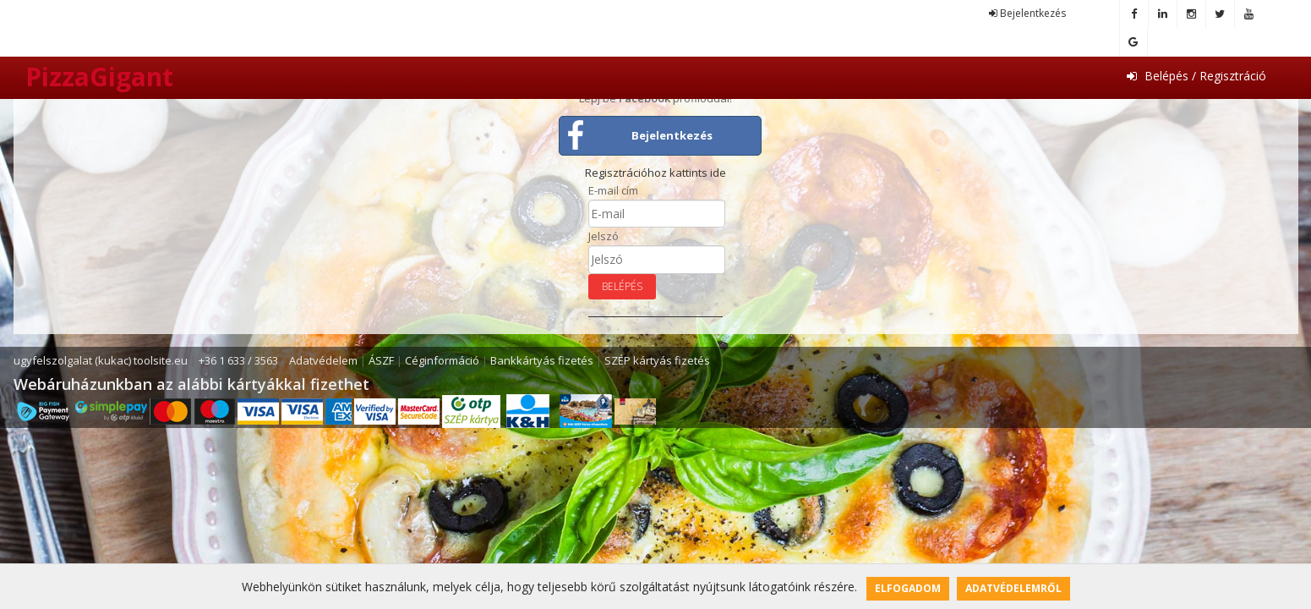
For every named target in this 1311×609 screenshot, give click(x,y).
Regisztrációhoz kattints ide (655, 172)
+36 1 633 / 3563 (238, 360)
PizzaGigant (99, 76)
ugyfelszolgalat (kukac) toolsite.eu (101, 360)
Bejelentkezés (1027, 13)
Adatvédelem (323, 360)
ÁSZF (381, 360)
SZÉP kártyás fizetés (657, 360)
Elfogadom (908, 588)
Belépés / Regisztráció (1196, 76)
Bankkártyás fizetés (541, 360)
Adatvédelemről (1013, 588)
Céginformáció (442, 360)
